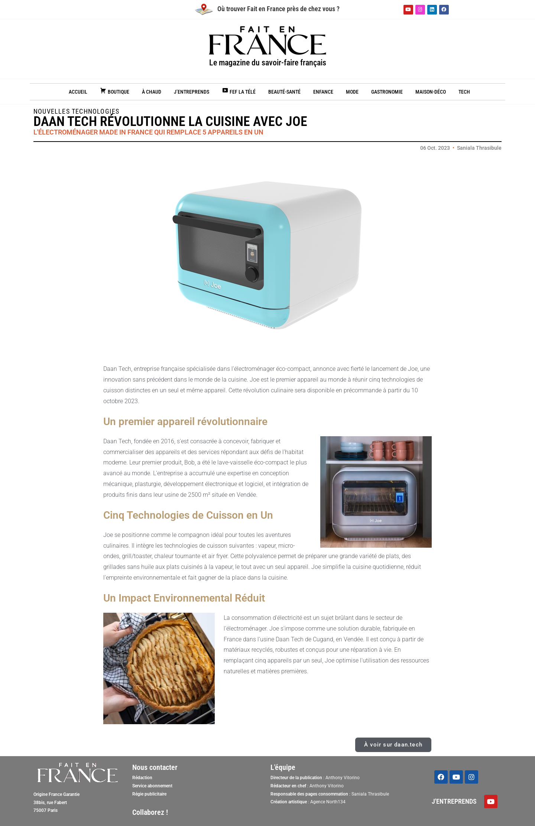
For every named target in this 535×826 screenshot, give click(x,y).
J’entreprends (191, 92)
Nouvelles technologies (76, 111)
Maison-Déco (430, 92)
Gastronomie (387, 92)
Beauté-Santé (284, 92)
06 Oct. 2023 (435, 148)
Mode (352, 92)
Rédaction (142, 777)
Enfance (323, 92)
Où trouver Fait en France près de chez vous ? (267, 9)
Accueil (78, 92)
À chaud (151, 92)
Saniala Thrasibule (479, 148)
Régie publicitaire (149, 794)
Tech (464, 92)
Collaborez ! (150, 812)
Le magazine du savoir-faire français (267, 62)
